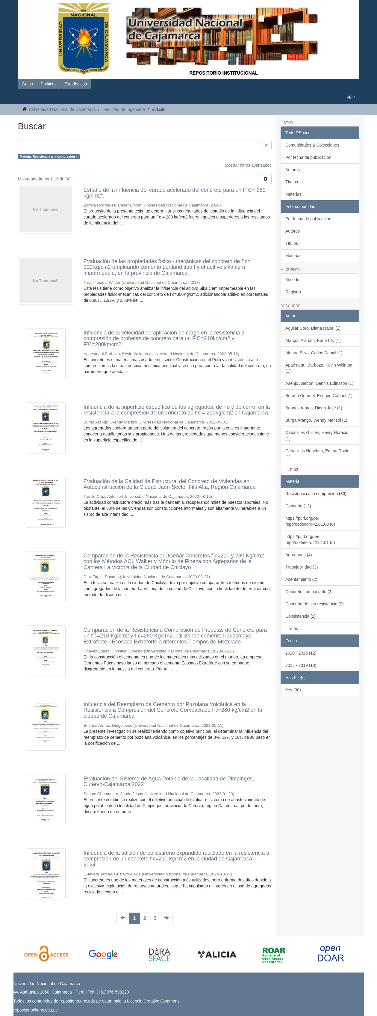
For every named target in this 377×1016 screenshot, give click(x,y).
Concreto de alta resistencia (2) (314, 604)
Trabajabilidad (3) (301, 567)
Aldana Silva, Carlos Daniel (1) (314, 352)
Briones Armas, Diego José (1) (313, 408)
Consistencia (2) (300, 616)
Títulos (291, 182)
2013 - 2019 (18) (301, 665)
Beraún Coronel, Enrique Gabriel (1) (318, 395)
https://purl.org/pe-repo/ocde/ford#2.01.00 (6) (310, 521)
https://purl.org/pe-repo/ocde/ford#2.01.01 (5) (310, 539)
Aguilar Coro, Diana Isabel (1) (312, 328)
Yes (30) (293, 690)
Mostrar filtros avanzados (248, 165)
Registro (293, 292)
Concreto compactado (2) (309, 591)
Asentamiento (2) (301, 579)
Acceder (293, 279)
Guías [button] (27, 84)
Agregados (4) (298, 554)
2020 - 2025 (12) (301, 653)
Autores (292, 169)
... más (291, 469)
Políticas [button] (49, 84)
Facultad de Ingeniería (124, 109)
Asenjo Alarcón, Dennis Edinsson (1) (319, 383)
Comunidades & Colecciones (312, 145)
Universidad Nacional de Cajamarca (62, 109)
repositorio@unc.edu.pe (35, 1010)
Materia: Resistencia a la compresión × (49, 156)
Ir (266, 145)
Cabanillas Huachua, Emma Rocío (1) (317, 453)
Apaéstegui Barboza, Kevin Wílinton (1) (318, 368)
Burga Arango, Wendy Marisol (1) (316, 420)
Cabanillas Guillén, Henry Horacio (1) (316, 435)
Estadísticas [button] (75, 84)
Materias (293, 194)
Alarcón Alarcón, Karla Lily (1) (312, 340)
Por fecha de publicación (308, 157)
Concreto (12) (298, 506)
